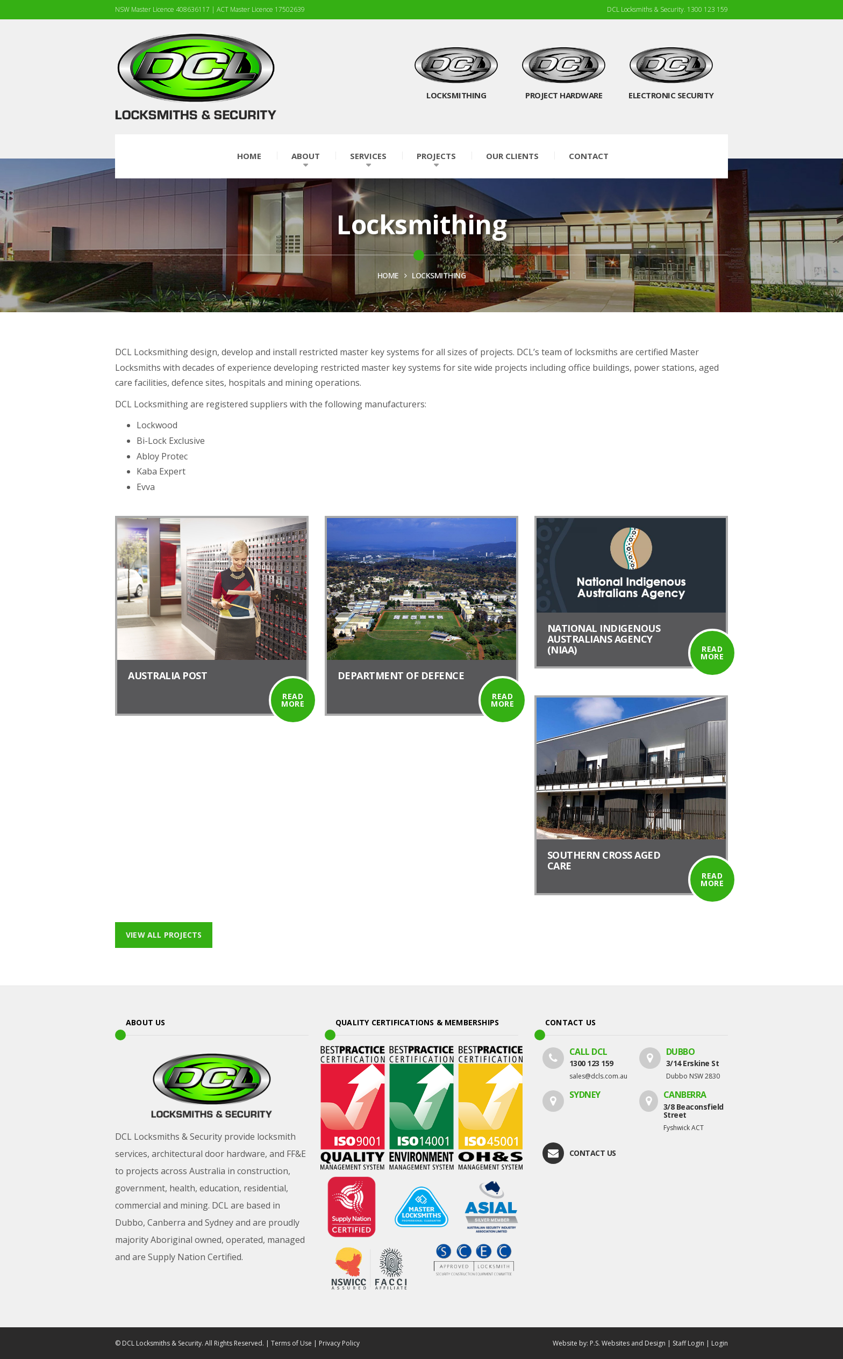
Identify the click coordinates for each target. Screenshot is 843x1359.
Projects (436, 155)
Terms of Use (291, 1343)
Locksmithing (439, 275)
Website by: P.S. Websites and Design (609, 1343)
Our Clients (512, 155)
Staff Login (688, 1343)
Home (249, 155)
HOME (388, 275)
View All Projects (164, 935)
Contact (589, 155)
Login (719, 1343)
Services (368, 155)
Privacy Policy (339, 1343)
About (305, 155)
